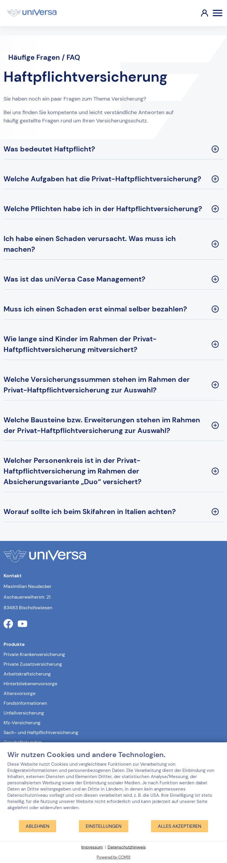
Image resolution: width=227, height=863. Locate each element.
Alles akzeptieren (179, 826)
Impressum (92, 847)
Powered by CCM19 (113, 857)
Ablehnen (37, 826)
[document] (113, 785)
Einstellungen (103, 826)
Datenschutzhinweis (127, 847)
